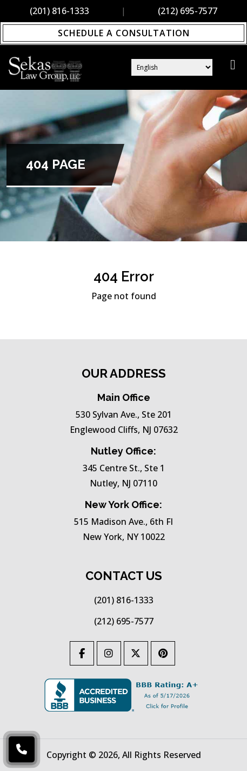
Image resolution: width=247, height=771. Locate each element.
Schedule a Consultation (124, 33)
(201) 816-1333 (59, 11)
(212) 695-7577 (187, 11)
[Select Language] (171, 67)
